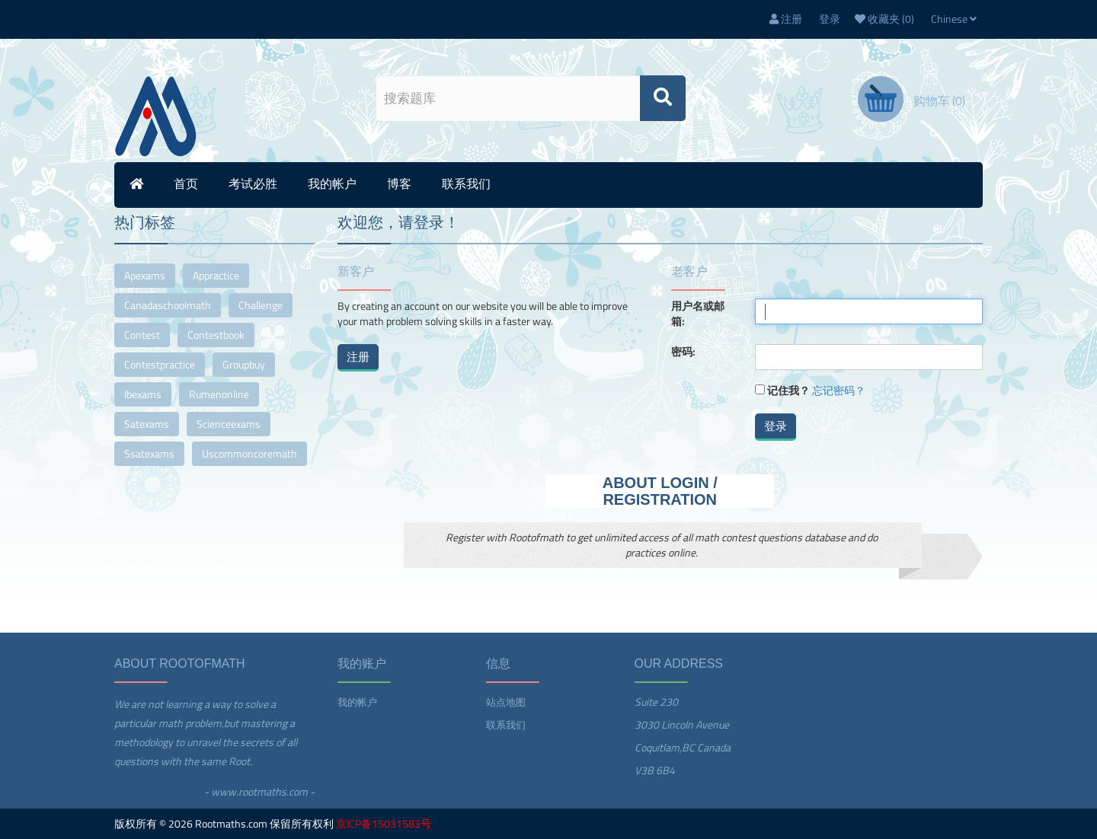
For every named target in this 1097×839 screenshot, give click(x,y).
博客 (399, 183)
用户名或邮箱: (697, 313)
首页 (186, 183)
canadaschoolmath (167, 305)
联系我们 (466, 183)
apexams (144, 275)
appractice (216, 275)
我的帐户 (332, 183)
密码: (683, 351)
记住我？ (788, 390)
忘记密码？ (838, 390)
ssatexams (149, 453)
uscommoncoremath (249, 453)
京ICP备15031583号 (383, 823)
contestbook (216, 335)
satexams (146, 424)
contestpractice (159, 364)
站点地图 (506, 702)
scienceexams (229, 424)
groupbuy (243, 364)
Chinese (954, 19)
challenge (260, 305)
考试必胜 (253, 183)
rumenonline (219, 394)
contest (142, 335)
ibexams (143, 394)
